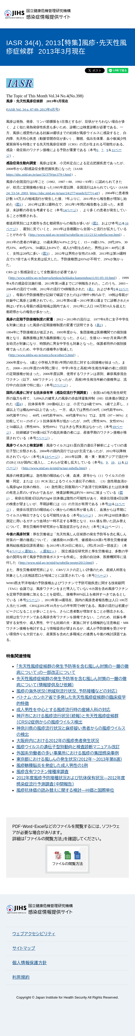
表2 (99, 325)
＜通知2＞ (47, 551)
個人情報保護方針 (29, 963)
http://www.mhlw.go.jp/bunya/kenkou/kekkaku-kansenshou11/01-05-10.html (62, 278)
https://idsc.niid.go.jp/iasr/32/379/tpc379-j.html (38, 174)
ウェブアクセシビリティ (33, 934)
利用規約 (21, 977)
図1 (18, 204)
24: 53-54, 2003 (17, 193)
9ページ (86, 515)
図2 (95, 223)
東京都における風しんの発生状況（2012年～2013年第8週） (69, 759)
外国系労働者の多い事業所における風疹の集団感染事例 (67, 753)
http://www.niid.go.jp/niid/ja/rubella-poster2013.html (56, 562)
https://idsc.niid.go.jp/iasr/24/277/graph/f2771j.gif (64, 193)
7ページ (42, 438)
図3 (45, 253)
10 (112, 462)
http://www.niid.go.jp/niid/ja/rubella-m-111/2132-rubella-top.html (75, 235)
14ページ (69, 210)
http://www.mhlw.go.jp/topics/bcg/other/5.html (42, 355)
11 (119, 462)
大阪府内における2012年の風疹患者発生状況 (57, 741)
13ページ (51, 457)
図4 (18, 404)
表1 (91, 289)
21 (106, 527)
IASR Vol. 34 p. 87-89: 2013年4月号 (32, 109)
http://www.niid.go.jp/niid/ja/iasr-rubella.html (54, 468)
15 (120, 223)
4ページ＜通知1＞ (23, 551)
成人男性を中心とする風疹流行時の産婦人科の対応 (63, 710)
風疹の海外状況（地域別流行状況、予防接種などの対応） (67, 691)
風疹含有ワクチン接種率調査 (42, 772)
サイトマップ (23, 948)
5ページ (32, 600)
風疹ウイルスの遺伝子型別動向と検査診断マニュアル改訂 (68, 747)
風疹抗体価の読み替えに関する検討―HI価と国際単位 (65, 790)
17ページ (59, 385)
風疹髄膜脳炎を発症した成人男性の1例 (52, 765)
